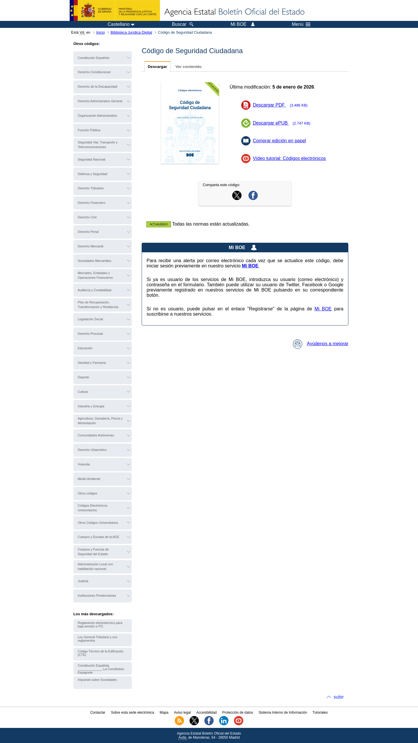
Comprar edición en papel (279, 140)
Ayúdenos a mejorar (320, 343)
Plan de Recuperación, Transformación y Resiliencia (98, 305)
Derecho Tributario (91, 188)
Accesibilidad (206, 712)
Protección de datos (237, 712)
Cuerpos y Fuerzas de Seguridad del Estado (93, 552)
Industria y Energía (91, 406)
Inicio (100, 32)
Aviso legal (182, 712)
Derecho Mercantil (90, 246)
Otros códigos (87, 493)
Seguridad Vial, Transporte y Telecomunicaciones (98, 145)
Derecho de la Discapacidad (97, 86)
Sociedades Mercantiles (94, 260)
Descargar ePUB (283, 122)
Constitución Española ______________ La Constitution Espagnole (101, 669)
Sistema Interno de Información (283, 712)
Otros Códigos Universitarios (98, 522)
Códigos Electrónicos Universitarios (92, 508)
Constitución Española (93, 58)
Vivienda (84, 464)
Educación (85, 348)
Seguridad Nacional (91, 159)
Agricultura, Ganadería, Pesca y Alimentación (100, 421)
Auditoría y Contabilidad (94, 290)
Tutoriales (320, 712)
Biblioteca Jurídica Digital (131, 32)
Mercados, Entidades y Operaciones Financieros (95, 275)
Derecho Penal (88, 231)
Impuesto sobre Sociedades (97, 679)
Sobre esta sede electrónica (132, 712)
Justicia (83, 581)
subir (339, 697)
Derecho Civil (87, 217)
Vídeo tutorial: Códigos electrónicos (289, 158)
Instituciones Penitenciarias (97, 595)
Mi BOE (322, 308)
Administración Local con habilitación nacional (95, 566)
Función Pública (89, 130)
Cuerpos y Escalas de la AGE (98, 537)
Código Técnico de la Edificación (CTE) (101, 653)
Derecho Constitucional (94, 72)
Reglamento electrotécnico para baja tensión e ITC (100, 624)
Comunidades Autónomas (96, 435)
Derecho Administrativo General (100, 101)
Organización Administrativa (97, 115)
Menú (301, 24)
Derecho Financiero (91, 202)
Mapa (164, 712)
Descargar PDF (282, 104)
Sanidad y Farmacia (92, 362)
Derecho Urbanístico (92, 449)
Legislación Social (90, 319)
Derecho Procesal (90, 333)
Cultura (83, 391)
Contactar (97, 712)
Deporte (83, 377)
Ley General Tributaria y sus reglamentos (97, 638)
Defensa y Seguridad (92, 174)
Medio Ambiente (89, 479)
